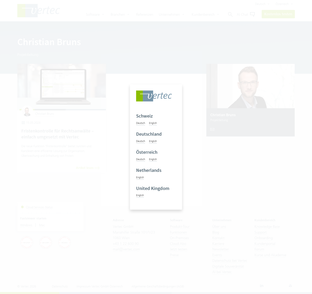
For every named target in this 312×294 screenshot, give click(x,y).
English (153, 123)
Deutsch (140, 123)
